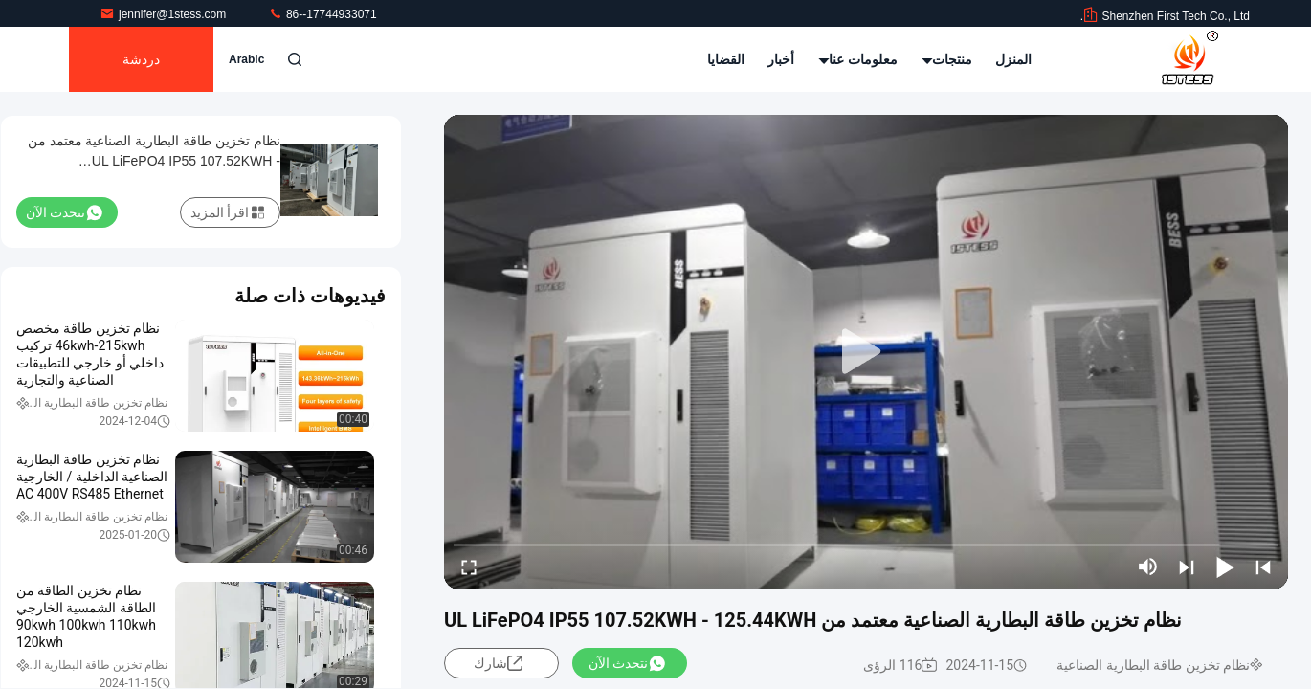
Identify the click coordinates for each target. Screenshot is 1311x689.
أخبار (780, 59)
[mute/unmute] (1148, 566)
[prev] (1263, 566)
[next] (1186, 566)
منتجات (947, 59)
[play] (866, 352)
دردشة (141, 59)
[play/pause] (1225, 566)
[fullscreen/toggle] (469, 566)
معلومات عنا (858, 59)
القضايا (725, 59)
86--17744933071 (322, 14)
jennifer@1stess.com (165, 14)
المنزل (1013, 59)
